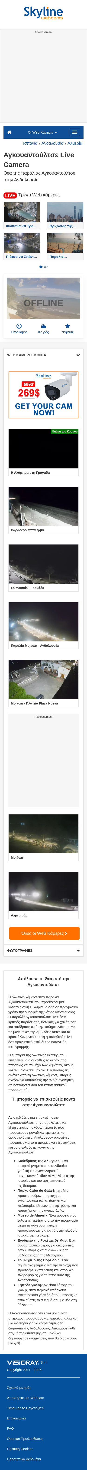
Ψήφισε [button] (68, 328)
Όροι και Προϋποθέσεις (25, 1439)
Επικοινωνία (16, 1418)
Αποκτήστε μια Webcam (25, 1398)
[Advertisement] (43, 78)
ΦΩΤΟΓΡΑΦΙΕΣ (43, 950)
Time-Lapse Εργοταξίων (25, 1408)
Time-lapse (19, 328)
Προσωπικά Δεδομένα (24, 1459)
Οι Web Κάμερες (42, 132)
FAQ (10, 1428)
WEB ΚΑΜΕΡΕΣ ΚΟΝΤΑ (43, 354)
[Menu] (75, 132)
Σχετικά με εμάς (19, 1388)
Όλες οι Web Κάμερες (45, 933)
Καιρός (43, 328)
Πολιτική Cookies (20, 1449)
